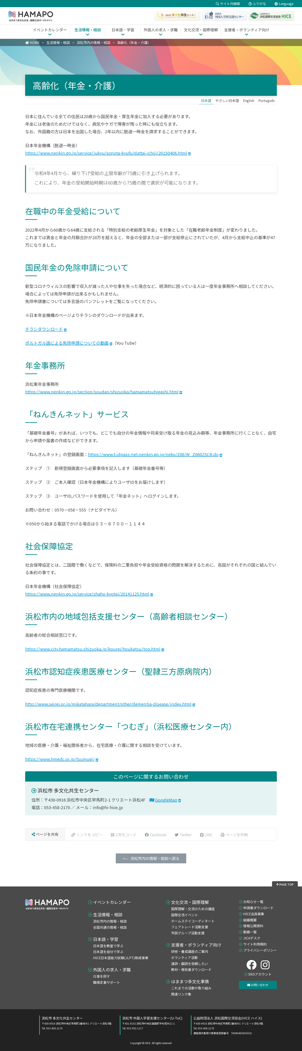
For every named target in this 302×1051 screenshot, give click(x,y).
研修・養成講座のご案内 (189, 951)
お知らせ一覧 (253, 901)
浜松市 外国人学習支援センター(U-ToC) (152, 1022)
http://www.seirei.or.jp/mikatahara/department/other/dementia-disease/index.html (108, 704)
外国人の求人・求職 (112, 969)
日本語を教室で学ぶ (108, 945)
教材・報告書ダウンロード (191, 969)
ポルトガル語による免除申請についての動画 (67, 343)
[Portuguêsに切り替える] (266, 100)
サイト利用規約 (255, 944)
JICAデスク (251, 937)
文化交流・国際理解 (190, 902)
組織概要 (250, 919)
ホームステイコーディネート (193, 920)
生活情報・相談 (107, 914)
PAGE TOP (285, 884)
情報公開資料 (253, 925)
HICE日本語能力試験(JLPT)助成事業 (120, 957)
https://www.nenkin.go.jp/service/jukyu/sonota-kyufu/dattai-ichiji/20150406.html (106, 153)
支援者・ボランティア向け (196, 944)
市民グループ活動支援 (187, 932)
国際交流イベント (184, 914)
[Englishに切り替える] (248, 100)
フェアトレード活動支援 (189, 926)
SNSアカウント (260, 974)
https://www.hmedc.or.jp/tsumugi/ (60, 759)
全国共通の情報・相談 (110, 927)
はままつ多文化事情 (190, 981)
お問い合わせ (257, 985)
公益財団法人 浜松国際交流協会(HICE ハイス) (228, 1025)
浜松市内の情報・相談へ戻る (155, 858)
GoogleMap (163, 800)
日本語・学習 (105, 939)
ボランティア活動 (184, 957)
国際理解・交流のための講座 (193, 908)
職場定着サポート (106, 982)
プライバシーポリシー (260, 950)
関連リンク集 (181, 994)
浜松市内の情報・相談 (110, 921)
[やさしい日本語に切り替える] (227, 100)
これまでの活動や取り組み (191, 987)
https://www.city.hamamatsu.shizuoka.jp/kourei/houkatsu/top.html (92, 649)
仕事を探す (101, 976)
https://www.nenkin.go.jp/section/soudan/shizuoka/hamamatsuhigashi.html (101, 392)
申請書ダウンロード (258, 907)
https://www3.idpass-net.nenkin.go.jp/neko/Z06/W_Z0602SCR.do (153, 454)
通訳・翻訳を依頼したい (189, 963)
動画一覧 (250, 931)
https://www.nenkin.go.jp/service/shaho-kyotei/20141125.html (87, 594)
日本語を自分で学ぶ (108, 951)
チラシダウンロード (44, 329)
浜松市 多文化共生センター (65, 790)
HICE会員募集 (253, 913)
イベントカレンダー (112, 902)
